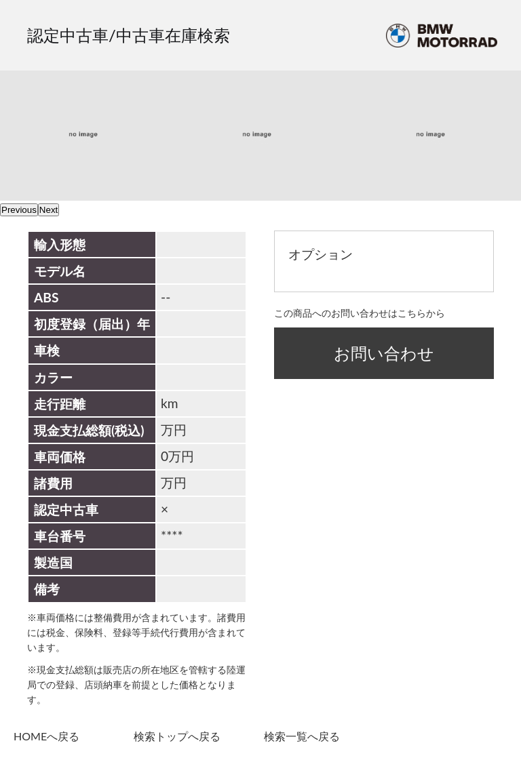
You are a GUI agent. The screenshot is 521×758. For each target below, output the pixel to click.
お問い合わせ (384, 353)
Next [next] (48, 210)
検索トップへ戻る (177, 736)
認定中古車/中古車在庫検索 (128, 35)
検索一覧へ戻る (302, 736)
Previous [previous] (19, 210)
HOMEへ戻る (46, 736)
